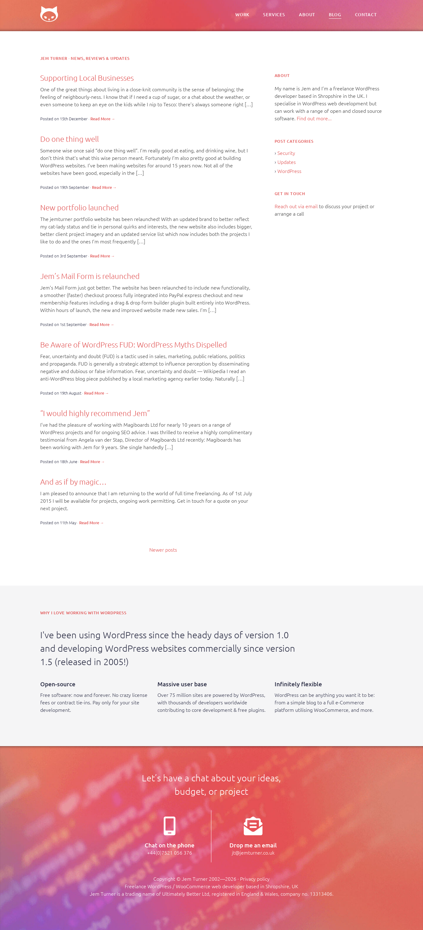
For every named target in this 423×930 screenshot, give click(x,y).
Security (286, 152)
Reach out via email (296, 206)
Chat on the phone (170, 845)
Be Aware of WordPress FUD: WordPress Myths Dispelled (133, 344)
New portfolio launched (79, 207)
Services (274, 14)
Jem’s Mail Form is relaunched (90, 275)
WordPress (289, 170)
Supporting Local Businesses (87, 77)
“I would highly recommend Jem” (95, 413)
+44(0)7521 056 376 (169, 852)
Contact (366, 14)
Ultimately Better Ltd (185, 893)
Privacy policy (255, 878)
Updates (286, 161)
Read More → (102, 119)
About (307, 14)
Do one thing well (69, 138)
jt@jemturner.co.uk (253, 852)
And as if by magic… (73, 481)
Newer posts (163, 549)
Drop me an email (253, 845)
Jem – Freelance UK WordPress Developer (49, 14)
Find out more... (314, 118)
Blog (335, 14)
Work (242, 14)
